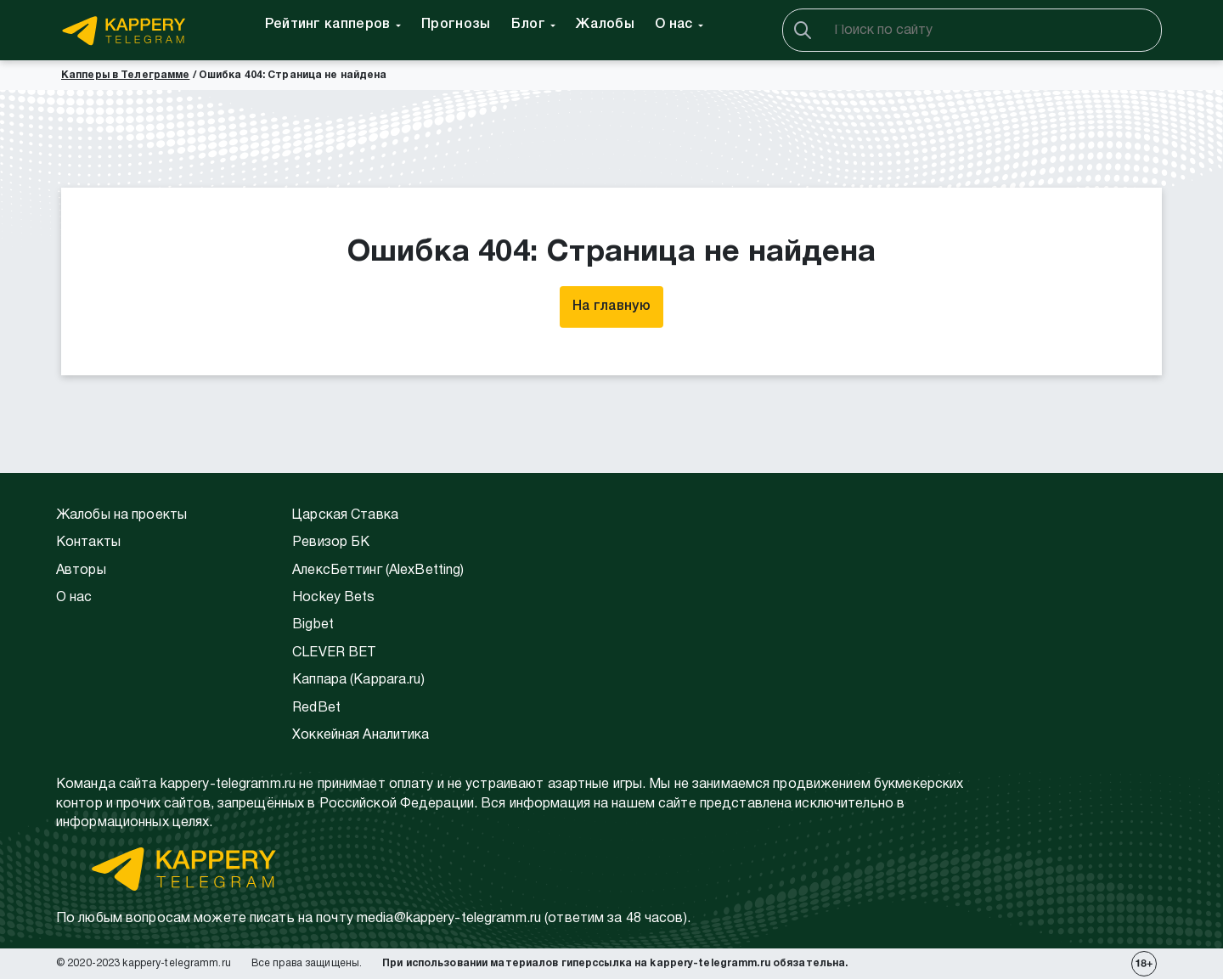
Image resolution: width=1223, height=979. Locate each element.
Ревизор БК (330, 543)
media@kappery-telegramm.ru (449, 919)
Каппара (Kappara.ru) (358, 680)
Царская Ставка (345, 515)
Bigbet (313, 625)
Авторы (81, 571)
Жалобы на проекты (121, 515)
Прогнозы (456, 25)
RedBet (316, 708)
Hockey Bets (333, 598)
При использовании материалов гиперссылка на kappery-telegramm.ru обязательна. (615, 963)
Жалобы (605, 25)
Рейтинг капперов (328, 25)
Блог (528, 25)
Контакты (88, 543)
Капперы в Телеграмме (125, 75)
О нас (674, 25)
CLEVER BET (334, 653)
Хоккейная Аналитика (360, 735)
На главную (611, 306)
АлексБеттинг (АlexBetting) (378, 571)
